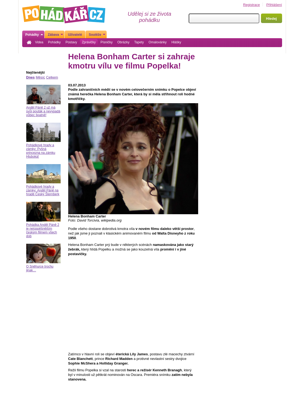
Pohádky (54, 42)
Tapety (139, 42)
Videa (39, 42)
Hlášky (176, 42)
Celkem (52, 77)
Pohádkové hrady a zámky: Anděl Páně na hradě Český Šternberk (43, 190)
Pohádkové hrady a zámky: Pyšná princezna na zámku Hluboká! (40, 150)
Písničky (106, 42)
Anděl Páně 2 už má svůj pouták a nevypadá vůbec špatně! (43, 111)
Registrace (251, 5)
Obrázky (123, 42)
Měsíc (40, 77)
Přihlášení (274, 5)
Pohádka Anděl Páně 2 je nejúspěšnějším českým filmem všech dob (42, 230)
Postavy (71, 42)
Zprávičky (89, 42)
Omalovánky (158, 42)
